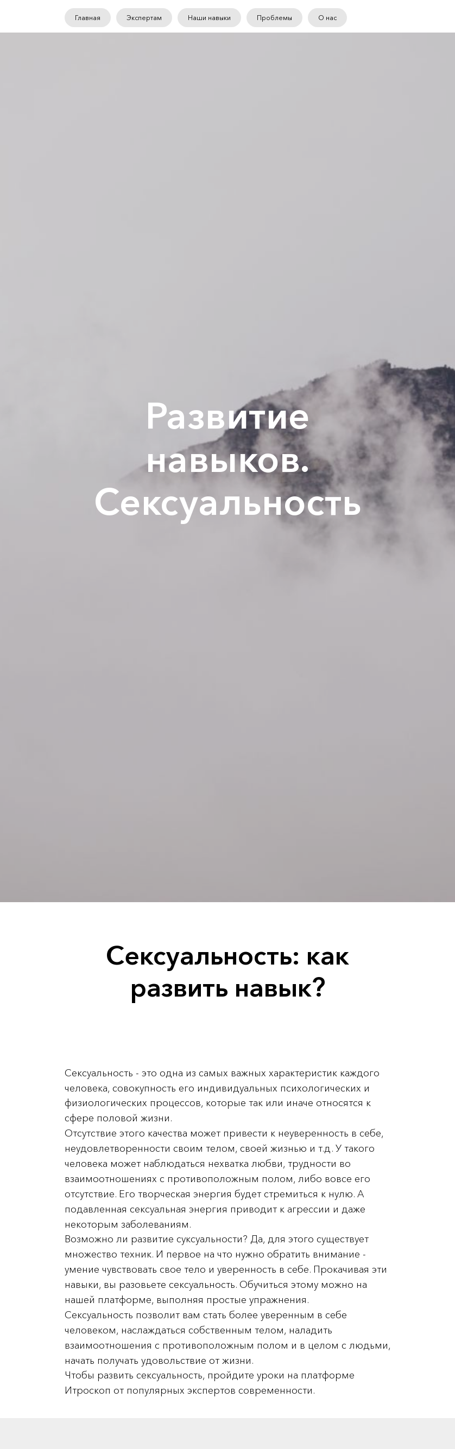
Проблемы (274, 18)
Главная (87, 18)
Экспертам (144, 18)
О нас (327, 18)
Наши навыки (209, 18)
